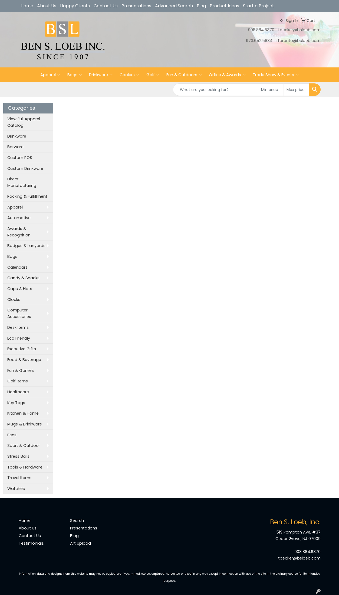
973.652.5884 (259, 40)
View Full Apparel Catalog (23, 122)
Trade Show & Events (276, 74)
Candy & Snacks (23, 278)
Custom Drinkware (25, 168)
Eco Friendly (18, 338)
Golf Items (17, 381)
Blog (201, 6)
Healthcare (18, 392)
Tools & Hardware (24, 467)
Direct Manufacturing (21, 182)
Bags (74, 74)
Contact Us (106, 6)
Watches (16, 488)
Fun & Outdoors (184, 74)
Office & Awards (227, 74)
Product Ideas (224, 6)
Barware (15, 146)
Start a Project (258, 6)
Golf (152, 74)
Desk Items (18, 327)
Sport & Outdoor (23, 445)
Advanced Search (174, 6)
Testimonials (31, 543)
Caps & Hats (19, 288)
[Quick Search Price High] (296, 89)
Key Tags (16, 402)
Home (27, 6)
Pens (12, 435)
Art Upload (80, 543)
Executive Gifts (21, 349)
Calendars (17, 267)
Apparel (50, 74)
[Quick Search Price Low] (271, 89)
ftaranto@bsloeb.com (298, 40)
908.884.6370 (261, 29)
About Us (46, 6)
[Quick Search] (215, 89)
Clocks (13, 299)
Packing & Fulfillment (27, 196)
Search (77, 520)
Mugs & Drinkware (24, 424)
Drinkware (101, 74)
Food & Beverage (24, 359)
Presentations (136, 6)
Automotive (19, 217)
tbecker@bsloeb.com (299, 29)
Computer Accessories (19, 313)
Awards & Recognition (19, 232)
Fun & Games (20, 370)
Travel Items (19, 477)
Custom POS (19, 157)
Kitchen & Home (23, 413)
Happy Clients (75, 6)
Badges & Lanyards (26, 245)
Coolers (129, 74)
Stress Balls (18, 456)
